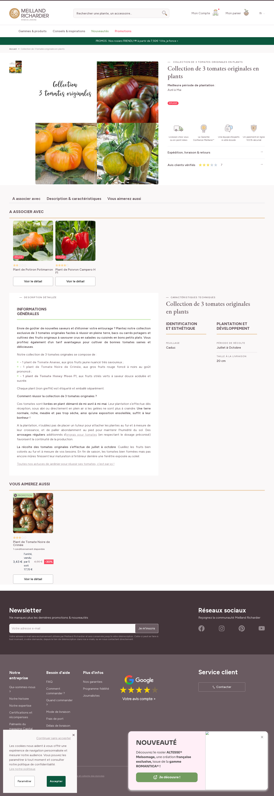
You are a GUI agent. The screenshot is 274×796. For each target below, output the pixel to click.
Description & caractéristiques (74, 198)
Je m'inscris (146, 628)
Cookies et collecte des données (87, 776)
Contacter (223, 687)
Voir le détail (33, 281)
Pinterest (242, 628)
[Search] (165, 13)
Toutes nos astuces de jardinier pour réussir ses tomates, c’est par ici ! (65, 464)
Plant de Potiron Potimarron (33, 269)
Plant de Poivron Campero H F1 (75, 271)
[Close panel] (73, 734)
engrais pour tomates (81, 434)
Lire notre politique (22, 769)
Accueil (13, 49)
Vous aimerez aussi (124, 198)
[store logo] (29, 14)
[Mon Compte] (205, 12)
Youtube (262, 628)
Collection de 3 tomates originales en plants (42, 49)
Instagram (222, 628)
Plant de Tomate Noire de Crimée (31, 543)
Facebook (201, 628)
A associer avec (26, 198)
